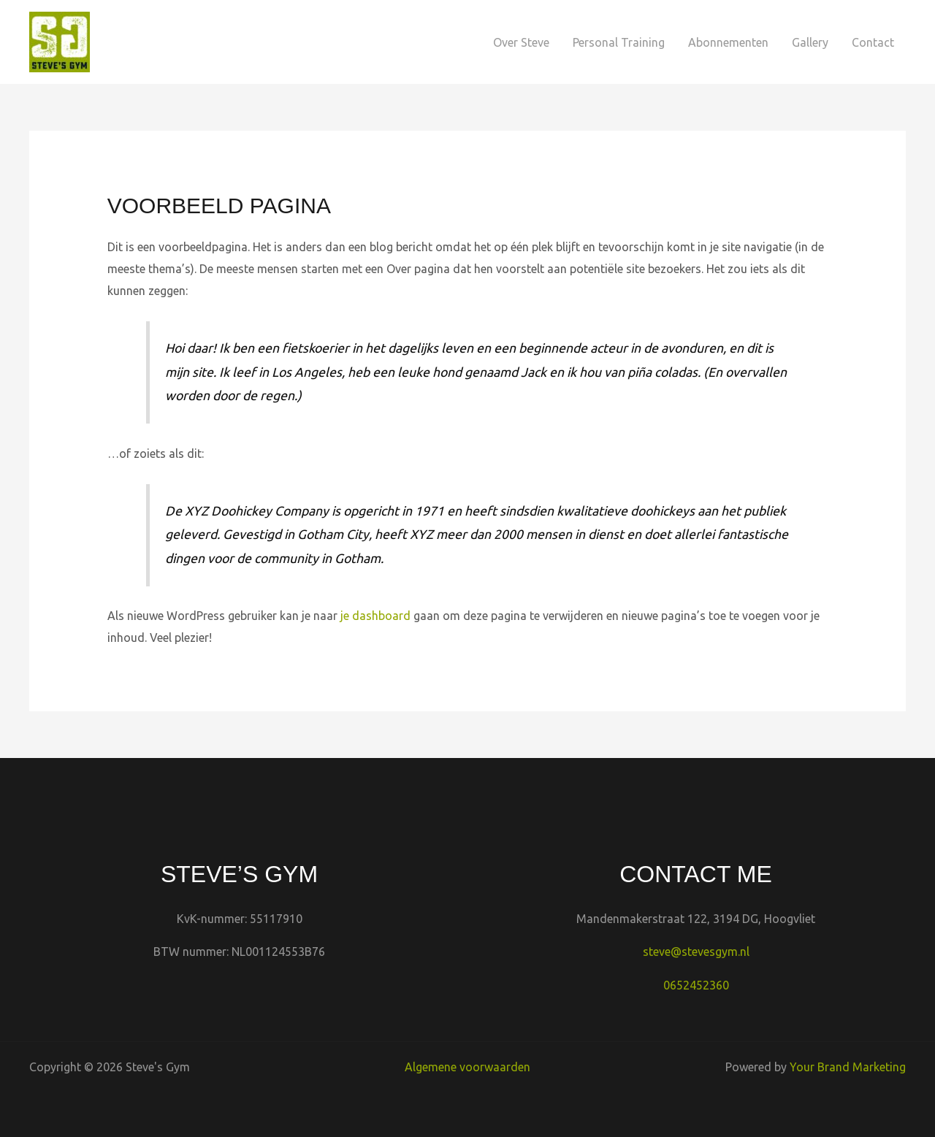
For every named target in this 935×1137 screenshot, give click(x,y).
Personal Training (619, 42)
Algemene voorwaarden (467, 1066)
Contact (873, 42)
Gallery (810, 42)
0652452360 (696, 985)
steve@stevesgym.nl (696, 951)
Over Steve (521, 42)
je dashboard (375, 615)
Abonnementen (728, 42)
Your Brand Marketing (848, 1066)
